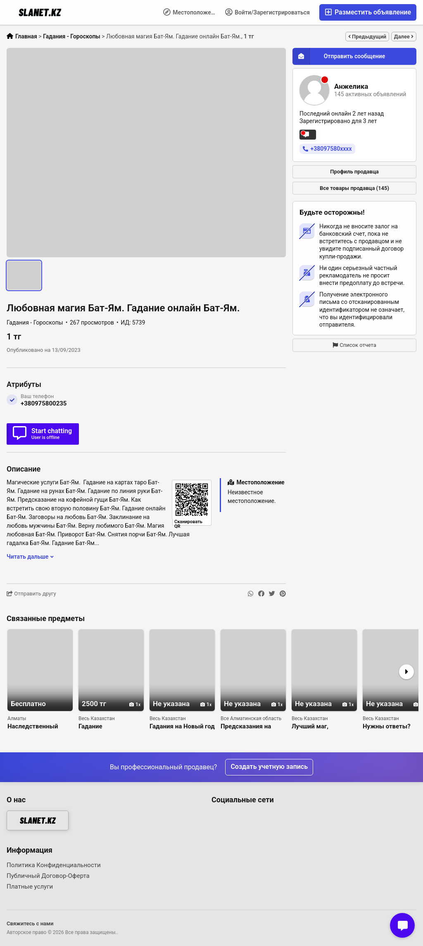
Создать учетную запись (269, 767)
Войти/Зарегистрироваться (267, 12)
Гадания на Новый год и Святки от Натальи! (182, 726)
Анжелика (351, 86)
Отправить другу (31, 593)
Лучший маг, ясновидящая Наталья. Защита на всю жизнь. (321, 726)
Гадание (90, 726)
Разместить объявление (368, 12)
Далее (403, 36)
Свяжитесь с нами (30, 923)
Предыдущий (367, 36)
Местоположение (192, 12)
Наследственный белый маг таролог (35, 726)
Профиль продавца (354, 171)
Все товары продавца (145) (354, 188)
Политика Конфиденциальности (54, 865)
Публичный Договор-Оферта (48, 876)
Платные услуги (30, 886)
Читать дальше (30, 556)
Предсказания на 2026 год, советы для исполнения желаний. (253, 726)
